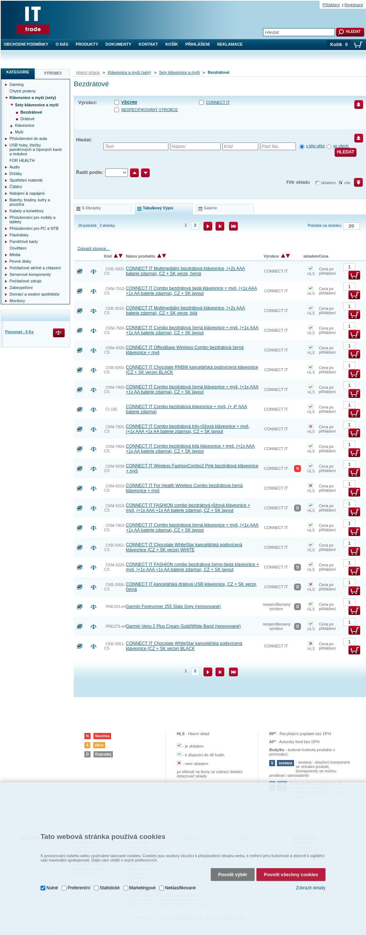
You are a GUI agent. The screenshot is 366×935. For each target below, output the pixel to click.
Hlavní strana (88, 72)
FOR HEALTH (22, 160)
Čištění (15, 187)
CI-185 (111, 409)
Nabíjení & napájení (27, 193)
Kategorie (17, 72)
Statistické (110, 886)
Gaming (16, 84)
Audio (14, 167)
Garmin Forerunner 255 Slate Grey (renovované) (173, 606)
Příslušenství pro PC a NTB (34, 228)
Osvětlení (17, 248)
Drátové (27, 119)
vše (347, 182)
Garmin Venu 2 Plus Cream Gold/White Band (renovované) (183, 626)
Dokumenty (118, 44)
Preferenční (79, 886)
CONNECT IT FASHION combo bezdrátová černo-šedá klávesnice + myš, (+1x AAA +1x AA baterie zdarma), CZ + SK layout (192, 567)
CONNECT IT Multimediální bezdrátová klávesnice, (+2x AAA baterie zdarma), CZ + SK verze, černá (185, 271)
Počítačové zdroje (25, 281)
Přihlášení (198, 44)
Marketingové (142, 886)
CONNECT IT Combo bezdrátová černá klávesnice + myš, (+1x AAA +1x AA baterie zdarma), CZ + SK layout (192, 330)
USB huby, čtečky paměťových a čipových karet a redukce (35, 149)
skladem (328, 182)
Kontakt (148, 44)
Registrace (353, 5)
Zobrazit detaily (310, 886)
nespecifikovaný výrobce (149, 109)
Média (14, 254)
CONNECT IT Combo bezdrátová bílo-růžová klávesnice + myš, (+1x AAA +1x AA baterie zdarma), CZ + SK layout (188, 429)
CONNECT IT (218, 102)
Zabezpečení (21, 287)
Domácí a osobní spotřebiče (34, 294)
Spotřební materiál (25, 180)
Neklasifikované (180, 886)
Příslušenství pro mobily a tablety (32, 219)
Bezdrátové (31, 112)
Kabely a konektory (26, 211)
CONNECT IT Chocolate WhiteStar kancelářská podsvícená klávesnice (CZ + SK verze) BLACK (184, 646)
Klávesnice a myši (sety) (129, 72)
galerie (210, 208)
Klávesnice (24, 125)
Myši (19, 132)
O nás (62, 44)
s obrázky (91, 208)
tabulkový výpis (158, 208)
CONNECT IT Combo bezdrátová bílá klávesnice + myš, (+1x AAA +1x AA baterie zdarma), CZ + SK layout (190, 449)
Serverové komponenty (30, 274)
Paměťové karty (23, 241)
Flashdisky (18, 235)
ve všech (341, 146)
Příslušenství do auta (28, 138)
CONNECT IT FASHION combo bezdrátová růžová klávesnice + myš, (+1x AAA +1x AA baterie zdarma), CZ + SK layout (188, 508)
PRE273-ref (116, 626)
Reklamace (230, 44)
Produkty (87, 44)
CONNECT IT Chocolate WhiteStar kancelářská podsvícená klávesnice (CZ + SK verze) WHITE (184, 547)
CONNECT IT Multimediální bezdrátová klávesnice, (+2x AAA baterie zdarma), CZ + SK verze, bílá (185, 310)
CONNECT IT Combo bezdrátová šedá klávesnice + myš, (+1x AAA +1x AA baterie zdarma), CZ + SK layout (191, 291)
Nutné (52, 886)
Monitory (17, 301)
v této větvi (315, 146)
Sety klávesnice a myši (179, 72)
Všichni (129, 102)
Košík (171, 44)
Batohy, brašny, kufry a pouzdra (29, 202)
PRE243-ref (116, 606)
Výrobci (53, 73)
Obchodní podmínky (26, 44)
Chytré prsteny (22, 91)
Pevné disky (20, 261)
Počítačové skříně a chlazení (35, 268)
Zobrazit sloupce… (93, 248)
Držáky (15, 173)
